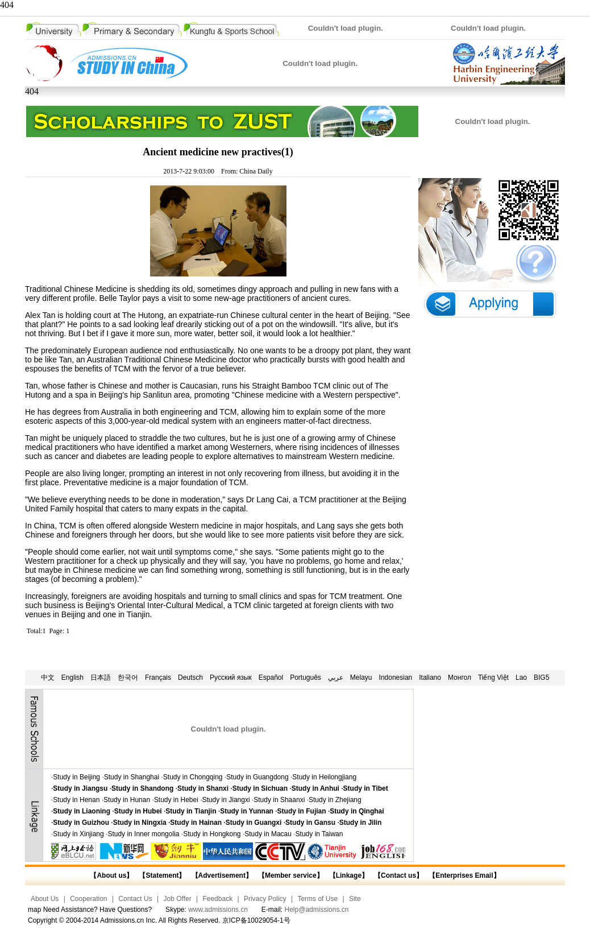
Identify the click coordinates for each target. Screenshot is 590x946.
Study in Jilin (360, 823)
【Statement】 (162, 875)
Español (271, 677)
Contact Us (135, 899)
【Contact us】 (397, 875)
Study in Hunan (126, 800)
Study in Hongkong (211, 834)
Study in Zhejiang (335, 800)
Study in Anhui (315, 788)
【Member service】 (290, 875)
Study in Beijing (76, 777)
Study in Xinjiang (78, 834)
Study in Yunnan (246, 811)
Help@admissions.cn (317, 910)
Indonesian (396, 677)
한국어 (128, 677)
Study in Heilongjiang (324, 777)
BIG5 (541, 677)
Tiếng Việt (493, 677)
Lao (521, 677)
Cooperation (88, 899)
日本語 (100, 677)
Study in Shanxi (202, 788)
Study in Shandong (142, 788)
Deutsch (190, 677)
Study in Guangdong (257, 777)
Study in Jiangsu (80, 788)
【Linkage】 (348, 875)
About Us (45, 899)
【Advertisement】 (222, 875)
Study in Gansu (310, 823)
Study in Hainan (196, 823)
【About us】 (111, 875)
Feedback (217, 899)
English (72, 677)
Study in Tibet (365, 788)
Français (158, 677)
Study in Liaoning (81, 811)
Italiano (430, 677)
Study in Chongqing (193, 777)
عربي (335, 677)
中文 (48, 677)
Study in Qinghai (357, 811)
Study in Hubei (138, 811)
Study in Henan (76, 800)
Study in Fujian (301, 811)
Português (305, 677)
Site (355, 899)
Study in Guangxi (254, 823)
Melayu (361, 677)
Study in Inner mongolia (143, 834)
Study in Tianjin (190, 811)
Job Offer (178, 899)
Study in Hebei (176, 800)
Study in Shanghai (131, 777)
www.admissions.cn (218, 910)
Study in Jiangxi (226, 800)
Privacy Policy (265, 899)
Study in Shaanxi (279, 800)
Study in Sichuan (260, 788)
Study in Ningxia (140, 823)
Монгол (459, 677)
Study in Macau (268, 834)
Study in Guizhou (81, 823)
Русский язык (231, 677)
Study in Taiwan (319, 834)
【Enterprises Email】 (464, 875)
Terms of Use (317, 899)
